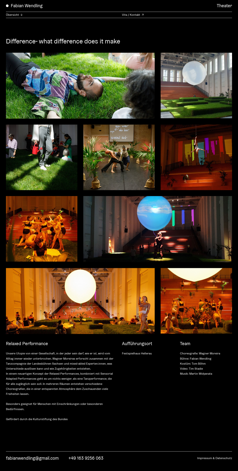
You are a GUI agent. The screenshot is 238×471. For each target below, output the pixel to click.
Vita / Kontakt (131, 15)
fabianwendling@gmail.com (32, 458)
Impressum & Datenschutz (214, 458)
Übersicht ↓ (14, 15)
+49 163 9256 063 (85, 458)
